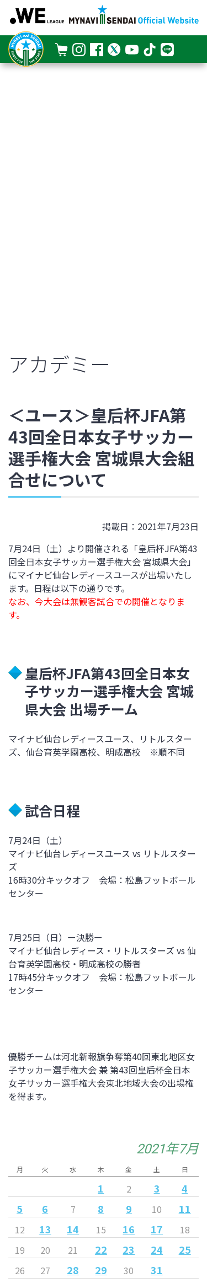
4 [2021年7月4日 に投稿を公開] (185, 1188)
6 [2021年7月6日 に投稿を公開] (45, 1208)
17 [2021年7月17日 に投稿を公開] (157, 1229)
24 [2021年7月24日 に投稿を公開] (157, 1249)
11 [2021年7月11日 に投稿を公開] (185, 1208)
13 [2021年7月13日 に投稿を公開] (45, 1229)
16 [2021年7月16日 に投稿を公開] (129, 1229)
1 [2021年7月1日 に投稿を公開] (101, 1188)
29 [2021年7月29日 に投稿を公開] (101, 1270)
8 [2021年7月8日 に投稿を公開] (101, 1208)
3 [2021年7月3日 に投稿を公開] (157, 1188)
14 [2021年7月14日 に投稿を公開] (73, 1229)
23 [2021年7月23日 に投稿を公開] (129, 1249)
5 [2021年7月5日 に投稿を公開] (20, 1208)
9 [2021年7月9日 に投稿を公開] (129, 1208)
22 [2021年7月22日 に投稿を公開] (101, 1249)
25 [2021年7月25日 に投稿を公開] (185, 1249)
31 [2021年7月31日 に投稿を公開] (157, 1270)
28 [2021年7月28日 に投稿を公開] (73, 1270)
